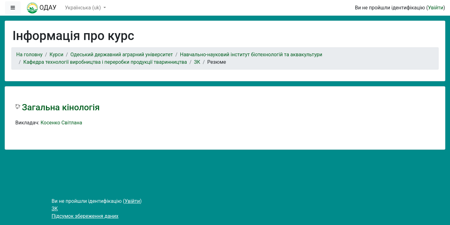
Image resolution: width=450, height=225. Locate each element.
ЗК (197, 62)
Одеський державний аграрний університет (121, 55)
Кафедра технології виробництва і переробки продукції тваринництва (105, 62)
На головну (29, 55)
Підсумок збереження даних (85, 216)
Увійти (435, 8)
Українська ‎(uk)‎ (83, 8)
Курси (56, 55)
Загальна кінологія (61, 107)
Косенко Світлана (61, 123)
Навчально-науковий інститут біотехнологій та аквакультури (251, 55)
